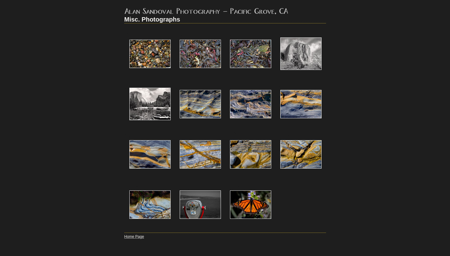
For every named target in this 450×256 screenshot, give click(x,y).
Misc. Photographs (152, 19)
